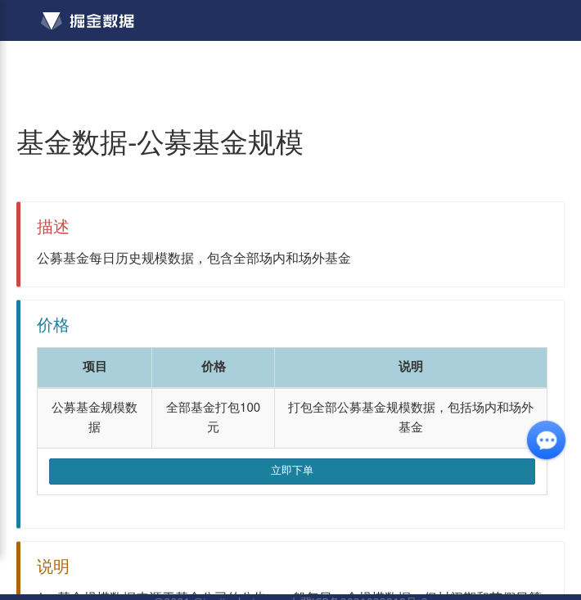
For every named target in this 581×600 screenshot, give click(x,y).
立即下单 (292, 471)
